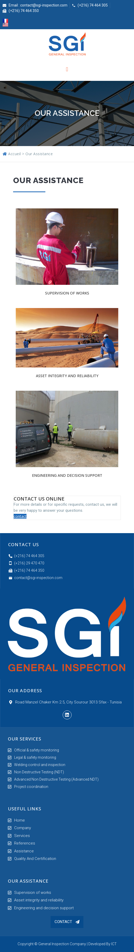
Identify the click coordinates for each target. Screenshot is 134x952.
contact (20, 516)
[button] (67, 922)
